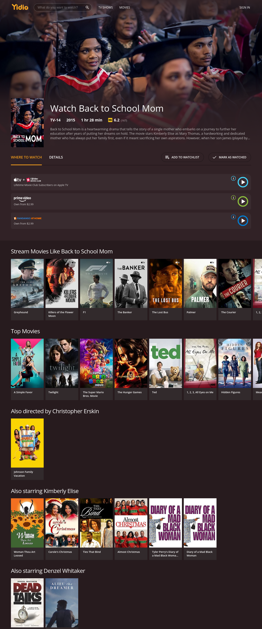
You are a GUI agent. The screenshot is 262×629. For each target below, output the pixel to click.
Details (56, 157)
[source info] (233, 178)
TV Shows (105, 7)
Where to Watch (26, 157)
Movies (124, 7)
